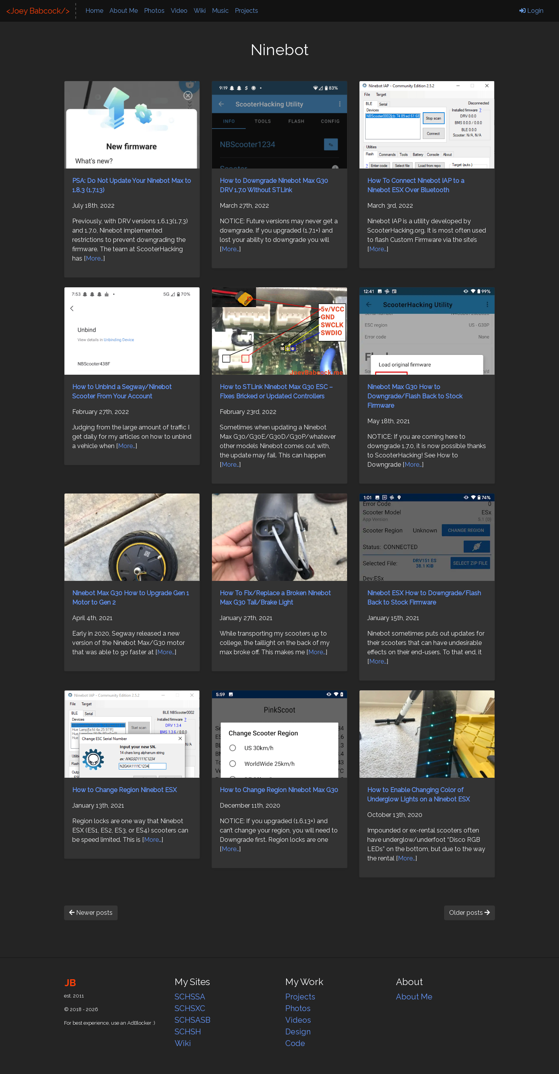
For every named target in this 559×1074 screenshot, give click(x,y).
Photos (154, 10)
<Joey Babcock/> (37, 11)
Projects (246, 10)
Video (179, 10)
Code (295, 1043)
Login (531, 10)
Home (94, 10)
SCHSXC (190, 1008)
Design (298, 1031)
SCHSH (188, 1031)
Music (220, 10)
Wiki (200, 10)
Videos (298, 1020)
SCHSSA (190, 996)
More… (94, 258)
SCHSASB (192, 1020)
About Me (123, 10)
